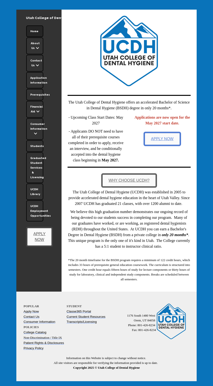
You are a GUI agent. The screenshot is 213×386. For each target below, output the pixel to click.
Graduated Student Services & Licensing (36, 168)
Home (34, 31)
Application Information (36, 80)
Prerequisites (36, 94)
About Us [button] (35, 46)
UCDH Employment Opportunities (36, 211)
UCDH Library (35, 192)
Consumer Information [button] (36, 129)
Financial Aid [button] (36, 109)
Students (36, 146)
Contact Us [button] (36, 63)
